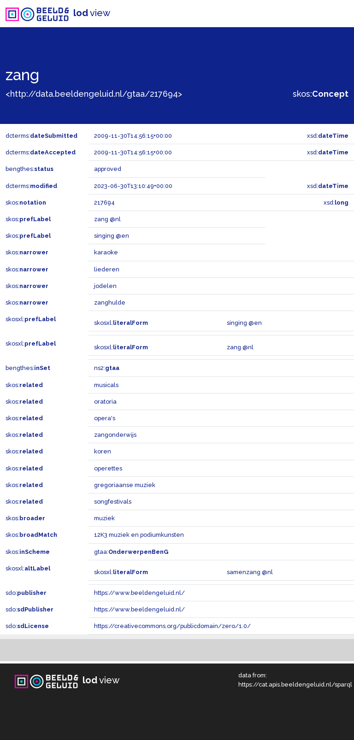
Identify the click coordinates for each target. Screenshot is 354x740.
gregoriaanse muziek (124, 485)
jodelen (105, 285)
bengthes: (29, 168)
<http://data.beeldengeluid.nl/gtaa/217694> (94, 94)
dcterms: (41, 135)
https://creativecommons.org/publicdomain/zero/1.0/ (172, 626)
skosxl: (31, 319)
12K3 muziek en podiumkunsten (139, 534)
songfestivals (112, 501)
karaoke (106, 252)
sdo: (26, 592)
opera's (104, 418)
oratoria (105, 401)
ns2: (106, 367)
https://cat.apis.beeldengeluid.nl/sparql (295, 684)
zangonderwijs (115, 434)
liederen (106, 269)
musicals (106, 385)
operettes (108, 468)
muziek (104, 518)
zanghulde (109, 302)
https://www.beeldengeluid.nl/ (139, 592)
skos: (320, 94)
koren (102, 451)
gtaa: (131, 551)
